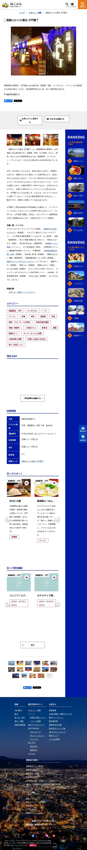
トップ (22, 12)
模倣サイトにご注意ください (43, 821)
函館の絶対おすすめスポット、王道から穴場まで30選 (78, 213)
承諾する (33, 845)
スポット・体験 (35, 12)
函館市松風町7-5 (13, 94)
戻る (28, 645)
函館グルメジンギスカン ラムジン (20, 261)
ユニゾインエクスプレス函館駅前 (27, 595)
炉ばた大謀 (33, 276)
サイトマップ (50, 824)
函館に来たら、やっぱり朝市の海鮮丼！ (78, 178)
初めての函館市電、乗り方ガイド (78, 195)
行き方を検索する (55, 118)
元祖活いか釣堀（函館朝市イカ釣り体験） (78, 266)
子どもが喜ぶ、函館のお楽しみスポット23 (78, 230)
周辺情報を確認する (33, 398)
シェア (8, 101)
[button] (8, 518)
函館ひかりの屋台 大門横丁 (33, 461)
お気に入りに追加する (29, 120)
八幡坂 (76, 318)
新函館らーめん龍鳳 (47, 500)
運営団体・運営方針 (34, 824)
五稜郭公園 (77, 301)
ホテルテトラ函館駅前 (48, 595)
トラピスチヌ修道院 (78, 283)
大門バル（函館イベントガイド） (22, 292)
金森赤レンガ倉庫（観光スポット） (78, 335)
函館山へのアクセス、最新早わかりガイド (78, 161)
